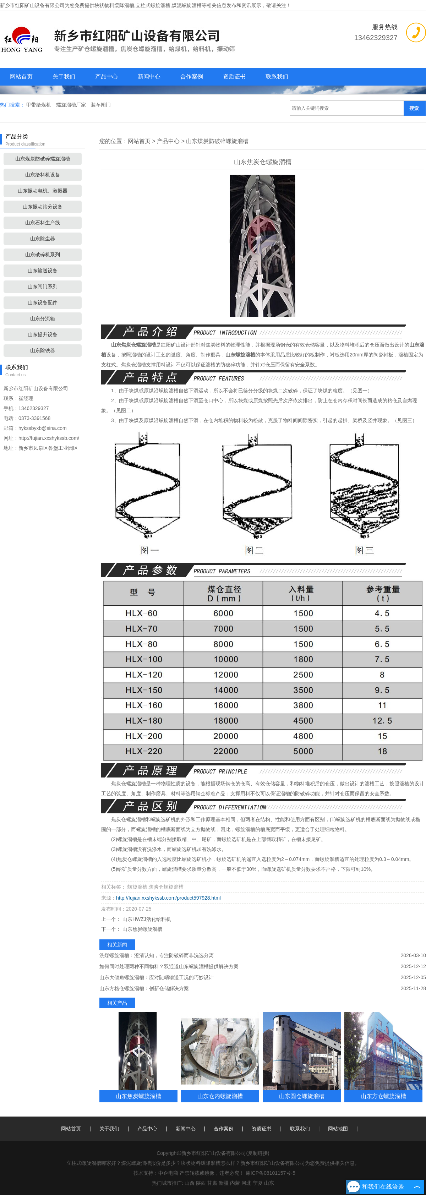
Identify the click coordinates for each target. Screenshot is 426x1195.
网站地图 (338, 1128)
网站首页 (21, 76)
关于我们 (64, 76)
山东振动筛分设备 (42, 206)
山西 (190, 1183)
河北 (246, 1183)
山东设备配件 (43, 302)
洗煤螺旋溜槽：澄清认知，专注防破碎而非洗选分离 (156, 955)
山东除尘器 (42, 238)
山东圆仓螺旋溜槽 (301, 1096)
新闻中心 (149, 76)
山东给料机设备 (42, 175)
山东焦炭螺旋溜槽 (141, 929)
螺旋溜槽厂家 (71, 105)
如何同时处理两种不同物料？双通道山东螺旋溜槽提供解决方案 (169, 966)
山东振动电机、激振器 (42, 190)
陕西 (201, 1183)
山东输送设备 (43, 270)
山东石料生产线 (42, 222)
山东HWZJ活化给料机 (146, 919)
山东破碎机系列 (42, 254)
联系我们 (277, 76)
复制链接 (258, 1153)
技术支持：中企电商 (155, 1173)
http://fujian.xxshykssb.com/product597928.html (168, 898)
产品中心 (106, 76)
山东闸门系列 (43, 286)
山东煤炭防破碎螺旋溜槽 (42, 159)
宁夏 (258, 1183)
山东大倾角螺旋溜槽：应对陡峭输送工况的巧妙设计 (156, 977)
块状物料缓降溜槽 (114, 5)
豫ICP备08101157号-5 (270, 1173)
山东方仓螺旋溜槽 (383, 1096)
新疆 (224, 1183)
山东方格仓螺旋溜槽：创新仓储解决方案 (144, 988)
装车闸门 (101, 105)
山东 (269, 1183)
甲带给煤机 (39, 105)
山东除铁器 (42, 350)
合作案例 (191, 76)
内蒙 (235, 1183)
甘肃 (212, 1183)
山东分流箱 (42, 318)
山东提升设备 (43, 334)
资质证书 (234, 76)
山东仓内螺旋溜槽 (220, 1096)
